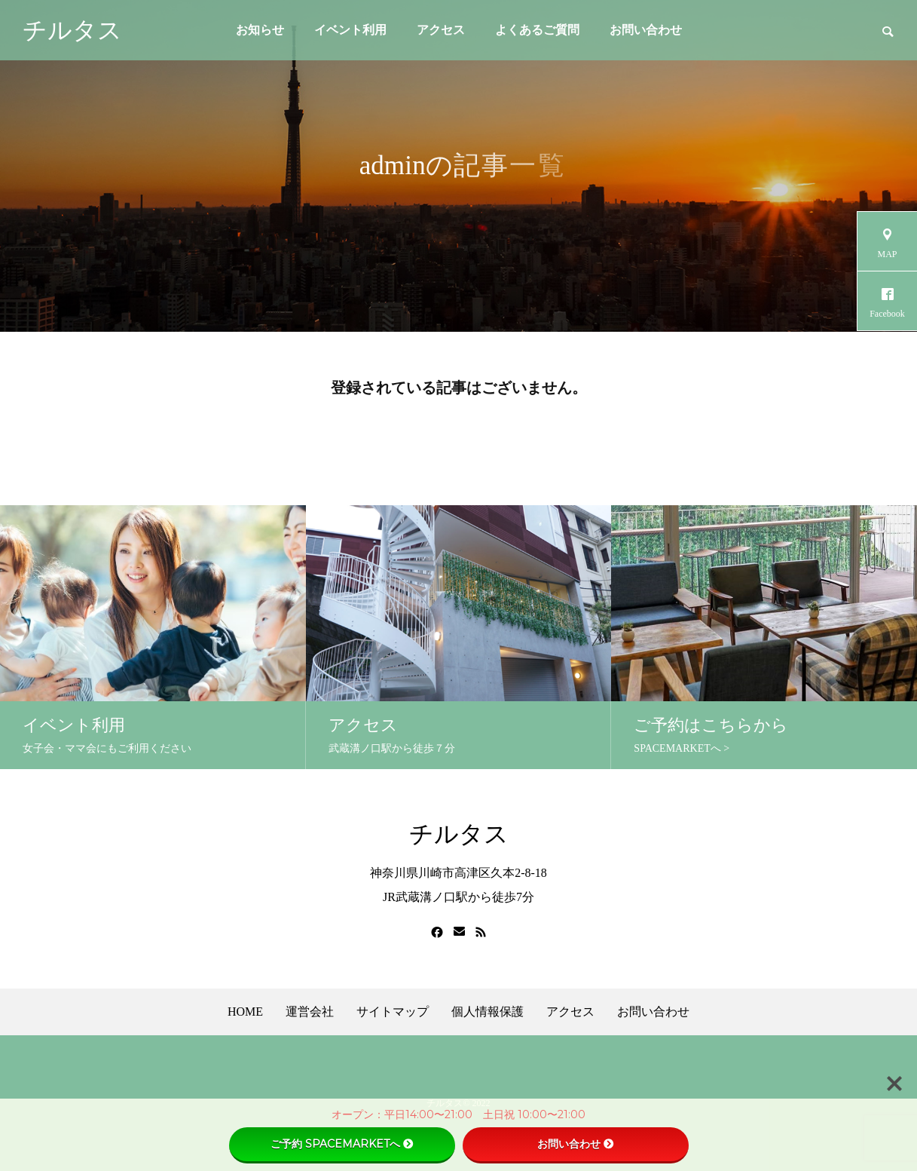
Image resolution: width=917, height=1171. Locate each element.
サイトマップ (392, 1012)
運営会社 (310, 1012)
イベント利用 (350, 29)
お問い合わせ (646, 29)
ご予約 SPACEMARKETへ (342, 1144)
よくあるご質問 (537, 29)
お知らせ (260, 29)
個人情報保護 (487, 1012)
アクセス (441, 29)
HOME (245, 1012)
